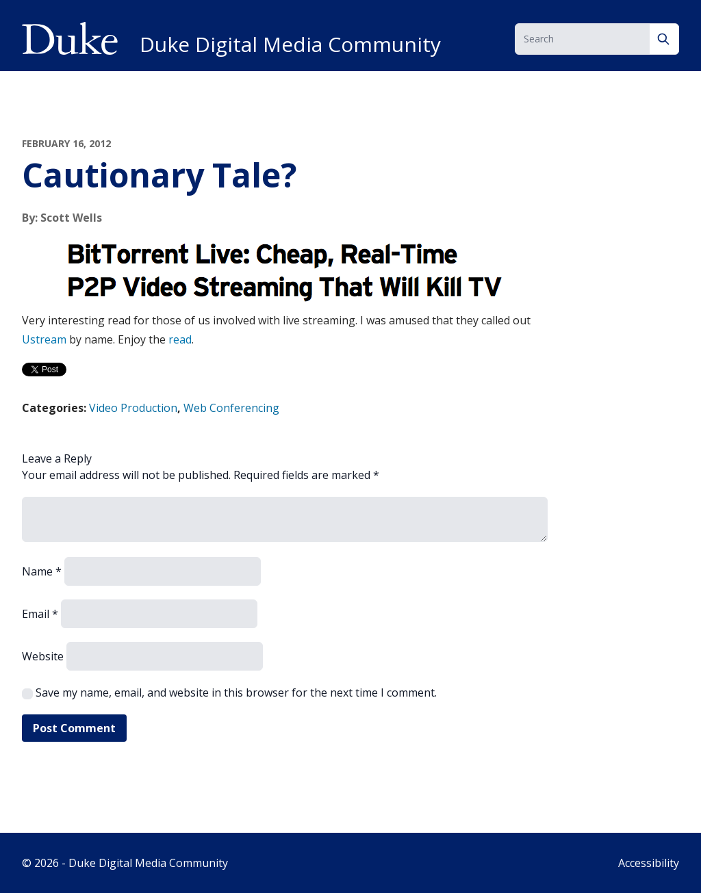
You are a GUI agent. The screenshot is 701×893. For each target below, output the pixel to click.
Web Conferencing (231, 407)
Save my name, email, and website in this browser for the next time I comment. (236, 692)
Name (42, 571)
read (180, 339)
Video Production (133, 407)
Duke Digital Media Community (290, 44)
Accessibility (648, 862)
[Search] (664, 39)
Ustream (44, 339)
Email (40, 613)
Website (43, 656)
